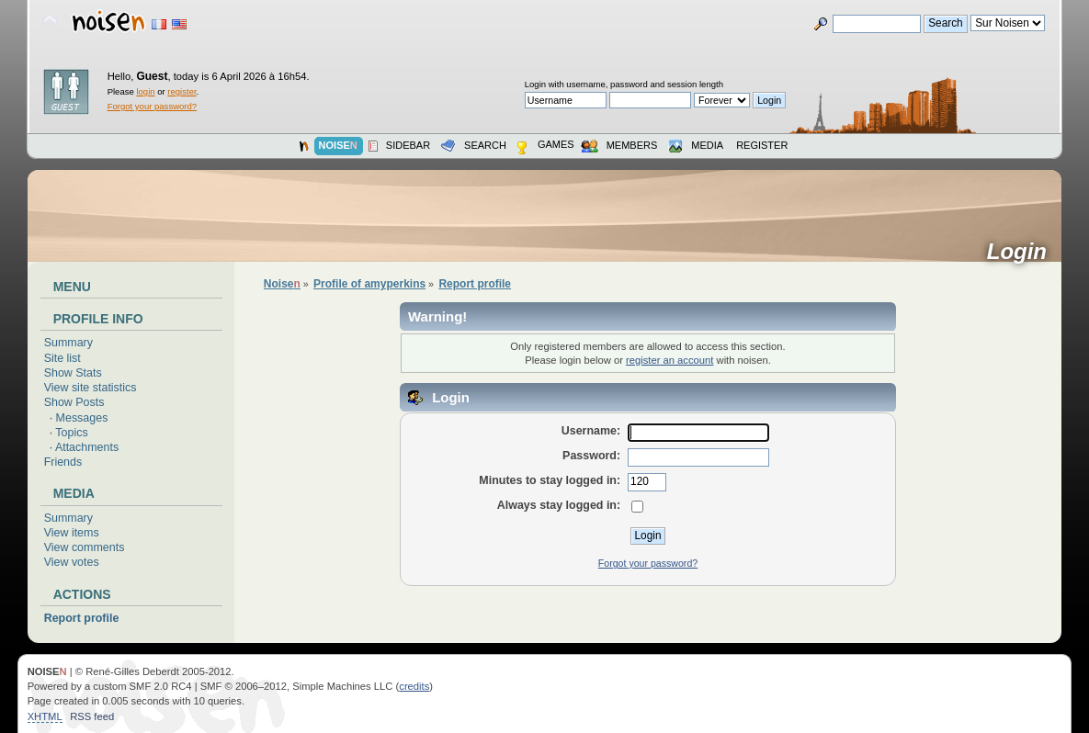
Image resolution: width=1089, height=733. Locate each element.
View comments (84, 547)
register (181, 91)
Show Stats (73, 372)
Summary (68, 342)
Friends (63, 462)
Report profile (81, 618)
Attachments (87, 447)
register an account (669, 360)
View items (71, 532)
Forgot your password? (152, 106)
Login (1023, 252)
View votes (71, 562)
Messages (82, 418)
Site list (62, 358)
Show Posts (74, 402)
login (145, 91)
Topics (71, 432)
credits (414, 686)
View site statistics (90, 387)
